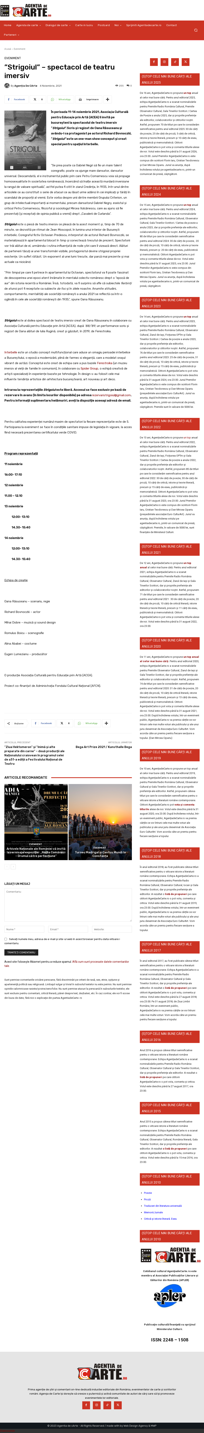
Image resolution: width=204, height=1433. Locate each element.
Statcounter (7, 1430)
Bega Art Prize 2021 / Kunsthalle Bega (104, 747)
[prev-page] (6, 866)
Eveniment (19, 49)
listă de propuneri (175, 894)
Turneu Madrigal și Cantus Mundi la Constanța (100, 854)
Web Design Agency (136, 1425)
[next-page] (13, 866)
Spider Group (89, 368)
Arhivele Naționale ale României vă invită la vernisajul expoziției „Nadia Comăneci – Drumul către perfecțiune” (36, 852)
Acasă (7, 49)
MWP (154, 1425)
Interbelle (10, 352)
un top (187, 92)
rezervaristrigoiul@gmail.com (111, 395)
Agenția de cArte (25, 85)
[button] (195, 30)
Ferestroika (104, 363)
